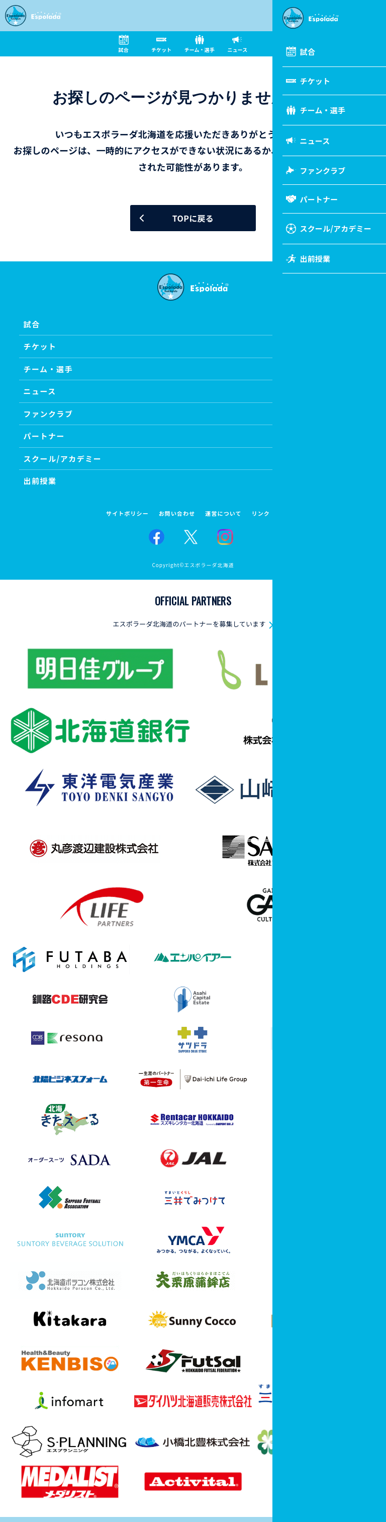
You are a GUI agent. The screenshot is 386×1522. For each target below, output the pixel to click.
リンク (261, 513)
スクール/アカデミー (62, 458)
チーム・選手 (48, 369)
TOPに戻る (193, 218)
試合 (31, 324)
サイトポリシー (127, 513)
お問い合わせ (177, 513)
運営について (223, 513)
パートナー (44, 436)
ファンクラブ (48, 413)
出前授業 (39, 480)
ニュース (39, 391)
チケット (39, 346)
